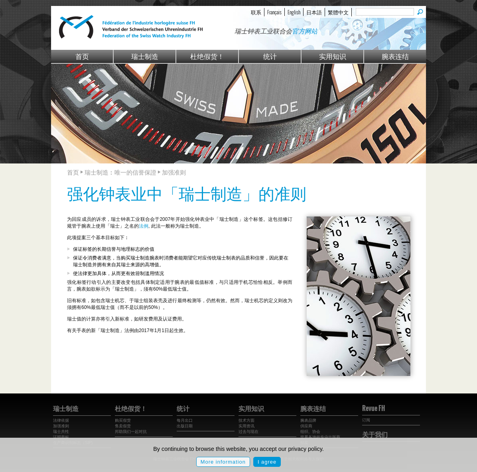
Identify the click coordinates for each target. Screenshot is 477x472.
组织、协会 (310, 431)
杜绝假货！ (207, 56)
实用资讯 (246, 426)
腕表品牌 (308, 420)
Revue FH (373, 408)
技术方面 (246, 420)
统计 (270, 56)
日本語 (314, 12)
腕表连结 (395, 56)
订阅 (366, 420)
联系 (256, 12)
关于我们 (375, 434)
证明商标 (61, 437)
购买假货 (123, 420)
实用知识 (332, 56)
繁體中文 (338, 12)
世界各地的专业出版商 (320, 437)
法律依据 (61, 420)
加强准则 (61, 426)
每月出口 (185, 420)
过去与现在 (248, 431)
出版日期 (185, 426)
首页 (82, 56)
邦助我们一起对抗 (131, 431)
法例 (143, 226)
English (294, 12)
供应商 (306, 426)
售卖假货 (123, 426)
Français (274, 12)
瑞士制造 (144, 56)
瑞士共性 (61, 431)
